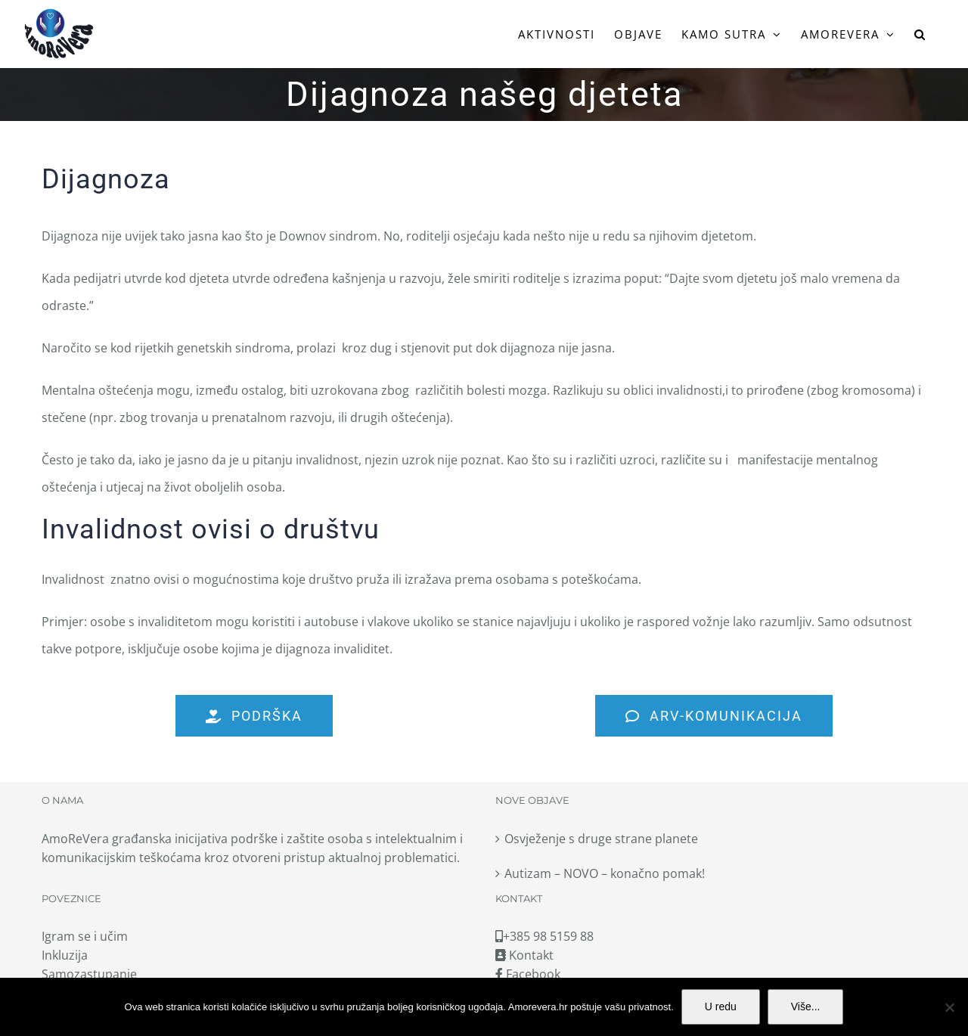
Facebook (527, 974)
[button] (920, 34)
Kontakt (524, 955)
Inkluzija (65, 955)
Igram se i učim (85, 936)
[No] (949, 1007)
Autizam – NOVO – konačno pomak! (604, 873)
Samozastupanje (89, 974)
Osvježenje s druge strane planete (601, 838)
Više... (806, 1006)
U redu (721, 1006)
